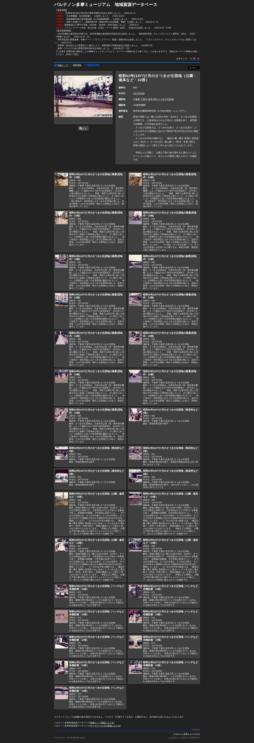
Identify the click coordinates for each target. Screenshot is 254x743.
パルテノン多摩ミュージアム (186, 734)
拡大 (83, 128)
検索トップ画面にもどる (102, 722)
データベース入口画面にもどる (105, 726)
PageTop (197, 729)
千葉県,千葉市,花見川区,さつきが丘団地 (153, 99)
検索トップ (61, 65)
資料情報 (77, 65)
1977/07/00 (138, 93)
